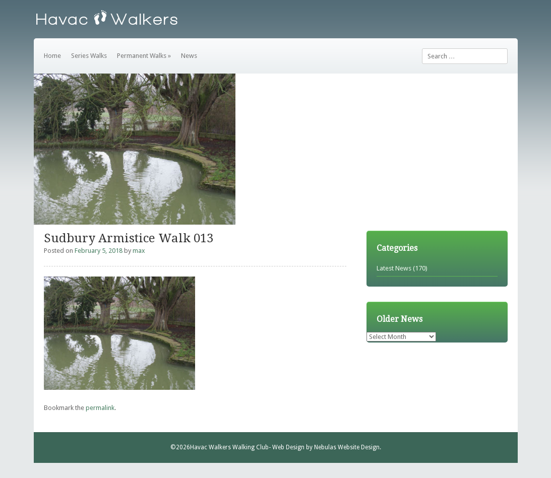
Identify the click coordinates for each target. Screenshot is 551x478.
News (189, 55)
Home (52, 55)
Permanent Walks (144, 55)
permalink (100, 408)
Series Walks (89, 55)
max (139, 250)
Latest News (394, 268)
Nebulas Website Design (347, 447)
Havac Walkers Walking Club (229, 447)
